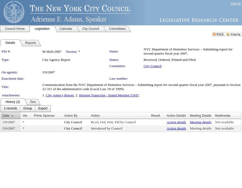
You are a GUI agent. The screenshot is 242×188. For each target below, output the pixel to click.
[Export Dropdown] (42, 108)
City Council (153, 66)
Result (155, 116)
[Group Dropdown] (27, 108)
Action (95, 116)
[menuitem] (10, 108)
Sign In (235, 3)
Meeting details (201, 122)
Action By (70, 116)
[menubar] (26, 108)
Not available (224, 122)
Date (6, 116)
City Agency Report (60, 95)
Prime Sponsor (44, 116)
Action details (176, 122)
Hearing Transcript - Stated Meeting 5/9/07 (109, 95)
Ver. (25, 116)
